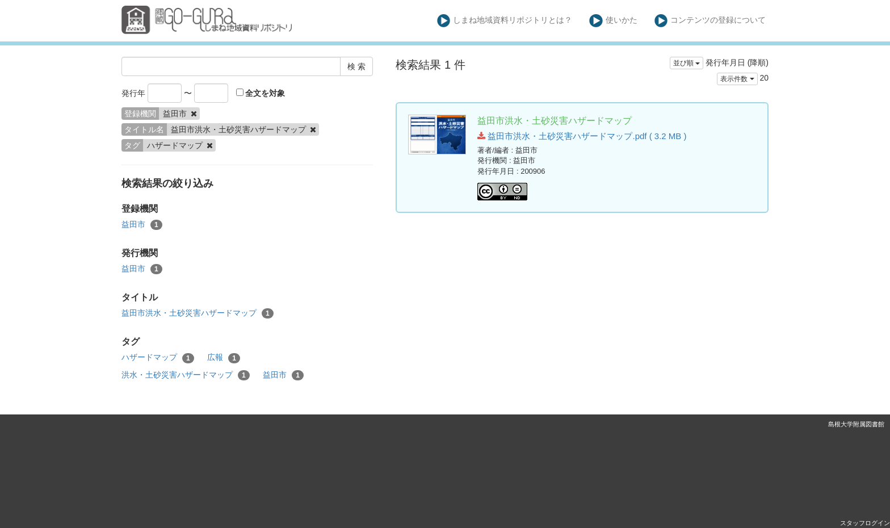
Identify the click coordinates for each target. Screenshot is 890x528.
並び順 (686, 63)
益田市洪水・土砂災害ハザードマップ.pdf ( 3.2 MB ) (581, 136)
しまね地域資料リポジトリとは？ (505, 20)
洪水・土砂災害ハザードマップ (185, 375)
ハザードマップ (157, 358)
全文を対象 (261, 93)
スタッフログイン (865, 522)
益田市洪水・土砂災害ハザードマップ (197, 313)
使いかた (613, 20)
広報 (223, 358)
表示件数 (737, 79)
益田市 (141, 225)
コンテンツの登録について (710, 20)
